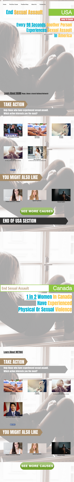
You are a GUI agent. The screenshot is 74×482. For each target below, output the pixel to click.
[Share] (12, 170)
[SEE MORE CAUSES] (37, 211)
